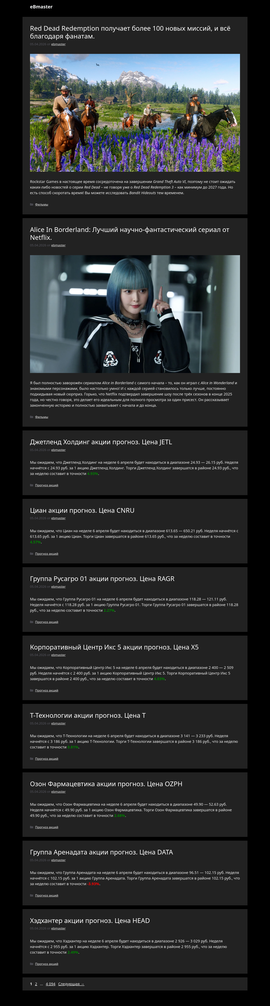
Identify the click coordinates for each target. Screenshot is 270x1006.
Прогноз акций (46, 485)
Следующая (71, 983)
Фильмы (41, 204)
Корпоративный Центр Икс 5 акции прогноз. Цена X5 (114, 647)
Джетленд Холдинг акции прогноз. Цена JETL (101, 441)
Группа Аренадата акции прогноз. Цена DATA (101, 852)
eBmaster (41, 6)
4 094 (51, 983)
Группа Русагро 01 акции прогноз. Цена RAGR (102, 578)
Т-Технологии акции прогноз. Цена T (88, 715)
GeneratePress (162, 1000)
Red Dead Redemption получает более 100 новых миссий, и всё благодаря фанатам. (130, 32)
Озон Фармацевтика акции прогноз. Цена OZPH (106, 783)
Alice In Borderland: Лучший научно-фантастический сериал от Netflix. (129, 233)
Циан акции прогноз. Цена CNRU (82, 510)
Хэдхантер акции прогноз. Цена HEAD (90, 920)
